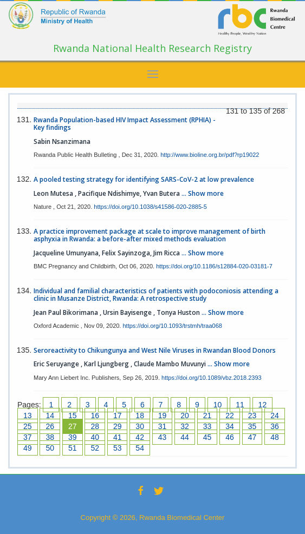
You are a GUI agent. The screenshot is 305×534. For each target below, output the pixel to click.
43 (162, 437)
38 (50, 437)
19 (162, 415)
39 (72, 437)
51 (72, 448)
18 (139, 415)
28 (94, 426)
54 (139, 448)
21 (207, 415)
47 (252, 437)
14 (50, 415)
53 (117, 448)
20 (184, 415)
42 (139, 437)
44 (184, 437)
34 (229, 426)
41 (117, 437)
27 (72, 426)
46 (229, 437)
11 (240, 404)
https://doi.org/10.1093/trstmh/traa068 (172, 325)
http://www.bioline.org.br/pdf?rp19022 (209, 154)
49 (27, 448)
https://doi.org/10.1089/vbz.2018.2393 (211, 377)
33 (207, 426)
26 (50, 426)
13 (27, 415)
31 (162, 426)
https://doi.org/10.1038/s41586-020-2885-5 (150, 206)
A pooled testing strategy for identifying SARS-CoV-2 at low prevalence (144, 179)
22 (229, 415)
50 (50, 448)
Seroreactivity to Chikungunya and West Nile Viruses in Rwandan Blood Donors (155, 350)
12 (262, 404)
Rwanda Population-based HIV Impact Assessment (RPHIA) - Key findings (125, 123)
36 (274, 426)
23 (252, 415)
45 (207, 437)
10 (217, 404)
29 (117, 426)
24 (274, 415)
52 (94, 448)
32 (184, 426)
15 (72, 415)
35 (252, 426)
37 (27, 437)
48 (274, 437)
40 (94, 437)
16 (94, 415)
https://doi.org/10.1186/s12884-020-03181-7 (214, 266)
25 (27, 426)
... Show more (202, 193)
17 (117, 415)
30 (139, 426)
